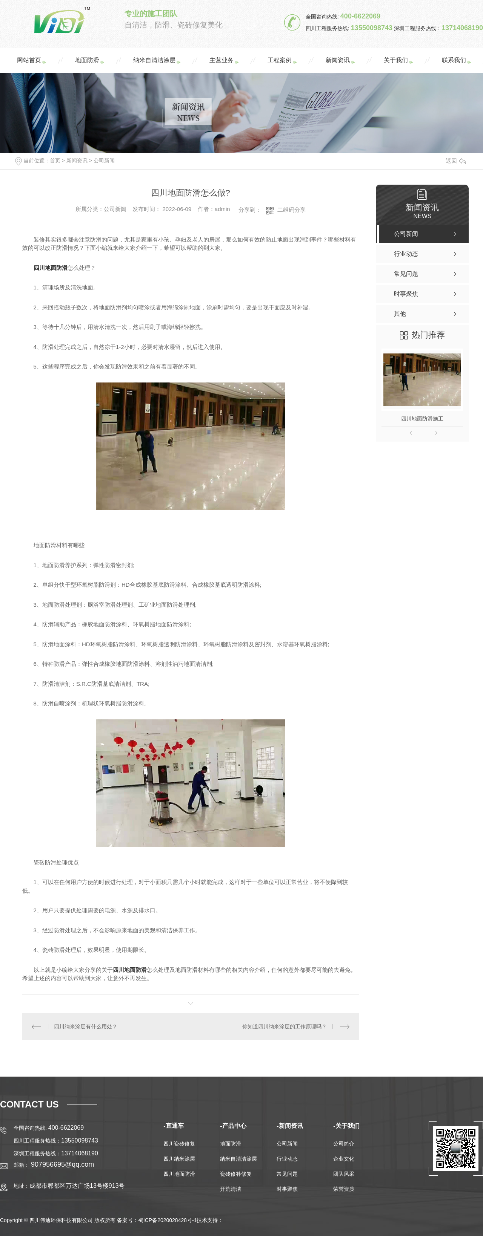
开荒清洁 (230, 1189)
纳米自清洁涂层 (154, 60)
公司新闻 (104, 161)
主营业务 (221, 60)
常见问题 (287, 1174)
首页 (55, 161)
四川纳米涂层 (179, 1159)
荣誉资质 (343, 1189)
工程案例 (280, 60)
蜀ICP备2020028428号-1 (167, 1220)
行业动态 (287, 1159)
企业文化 (343, 1159)
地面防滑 (87, 60)
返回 (456, 161)
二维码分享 (291, 210)
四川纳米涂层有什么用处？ (85, 1026)
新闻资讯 (338, 60)
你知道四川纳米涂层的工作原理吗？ (284, 1026)
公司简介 (343, 1144)
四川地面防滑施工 (422, 419)
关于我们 (396, 60)
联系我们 (454, 60)
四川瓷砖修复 (179, 1144)
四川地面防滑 (179, 1174)
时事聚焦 (287, 1189)
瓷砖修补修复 (236, 1174)
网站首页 (29, 60)
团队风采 (343, 1174)
